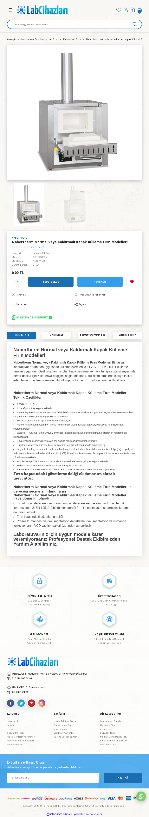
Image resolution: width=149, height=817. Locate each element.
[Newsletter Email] (53, 778)
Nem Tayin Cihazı (109, 744)
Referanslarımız (15, 744)
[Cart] (139, 10)
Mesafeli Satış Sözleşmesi (20, 740)
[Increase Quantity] (22, 282)
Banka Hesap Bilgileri (64, 725)
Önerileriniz (127, 335)
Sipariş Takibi (60, 728)
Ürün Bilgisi (21, 335)
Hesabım (11, 728)
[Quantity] (18, 282)
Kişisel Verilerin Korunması (21, 736)
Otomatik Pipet (108, 725)
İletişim (11, 725)
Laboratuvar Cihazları (111, 721)
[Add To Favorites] (131, 282)
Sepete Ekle (51, 281)
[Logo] (64, 9)
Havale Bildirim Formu (65, 721)
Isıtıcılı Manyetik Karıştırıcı (113, 740)
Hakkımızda (13, 721)
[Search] (74, 24)
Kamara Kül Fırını (42, 253)
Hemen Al (100, 281)
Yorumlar (57, 335)
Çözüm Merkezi (15, 732)
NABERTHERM (40, 256)
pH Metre (105, 728)
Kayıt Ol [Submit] (123, 777)
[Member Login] (125, 10)
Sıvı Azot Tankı (107, 732)
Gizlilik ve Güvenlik (64, 732)
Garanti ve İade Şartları (65, 736)
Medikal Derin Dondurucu (113, 736)
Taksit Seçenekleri (92, 335)
